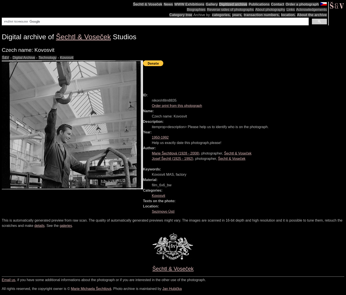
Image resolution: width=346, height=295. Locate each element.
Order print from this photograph (177, 106)
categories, (221, 15)
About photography (270, 9)
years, (237, 15)
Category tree (180, 15)
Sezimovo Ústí (163, 211)
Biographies (196, 9)
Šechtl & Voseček (147, 4)
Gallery (212, 4)
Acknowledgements (311, 9)
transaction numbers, (262, 15)
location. (288, 15)
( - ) (175, 153)
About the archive (312, 15)
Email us (8, 280)
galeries (66, 226)
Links (290, 9)
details (39, 226)
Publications (259, 4)
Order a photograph (302, 4)
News (168, 4)
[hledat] (155, 22)
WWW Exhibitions (189, 4)
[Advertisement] (223, 78)
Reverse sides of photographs (230, 9)
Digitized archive (233, 4)
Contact (277, 4)
